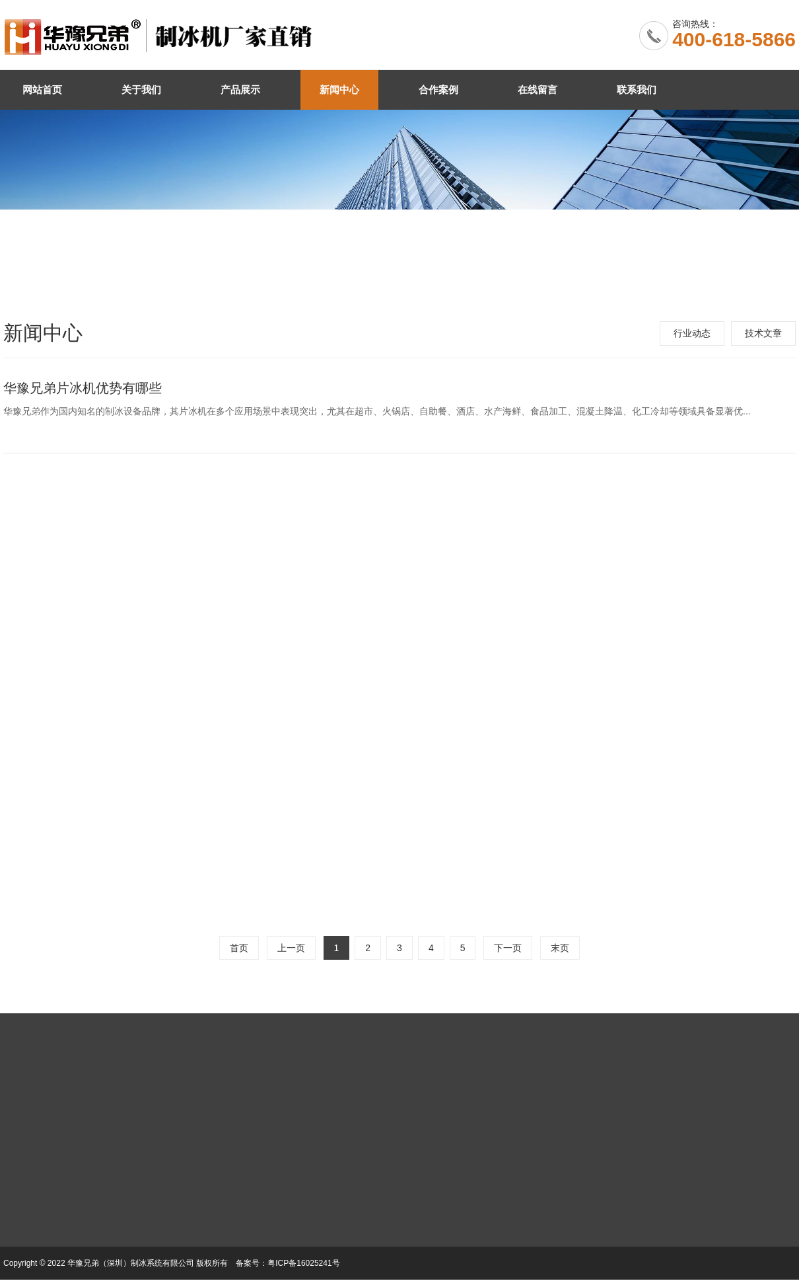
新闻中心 (339, 89)
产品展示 (240, 89)
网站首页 (42, 89)
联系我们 (636, 89)
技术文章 (763, 333)
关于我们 (141, 89)
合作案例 (438, 89)
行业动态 (692, 333)
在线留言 (537, 89)
